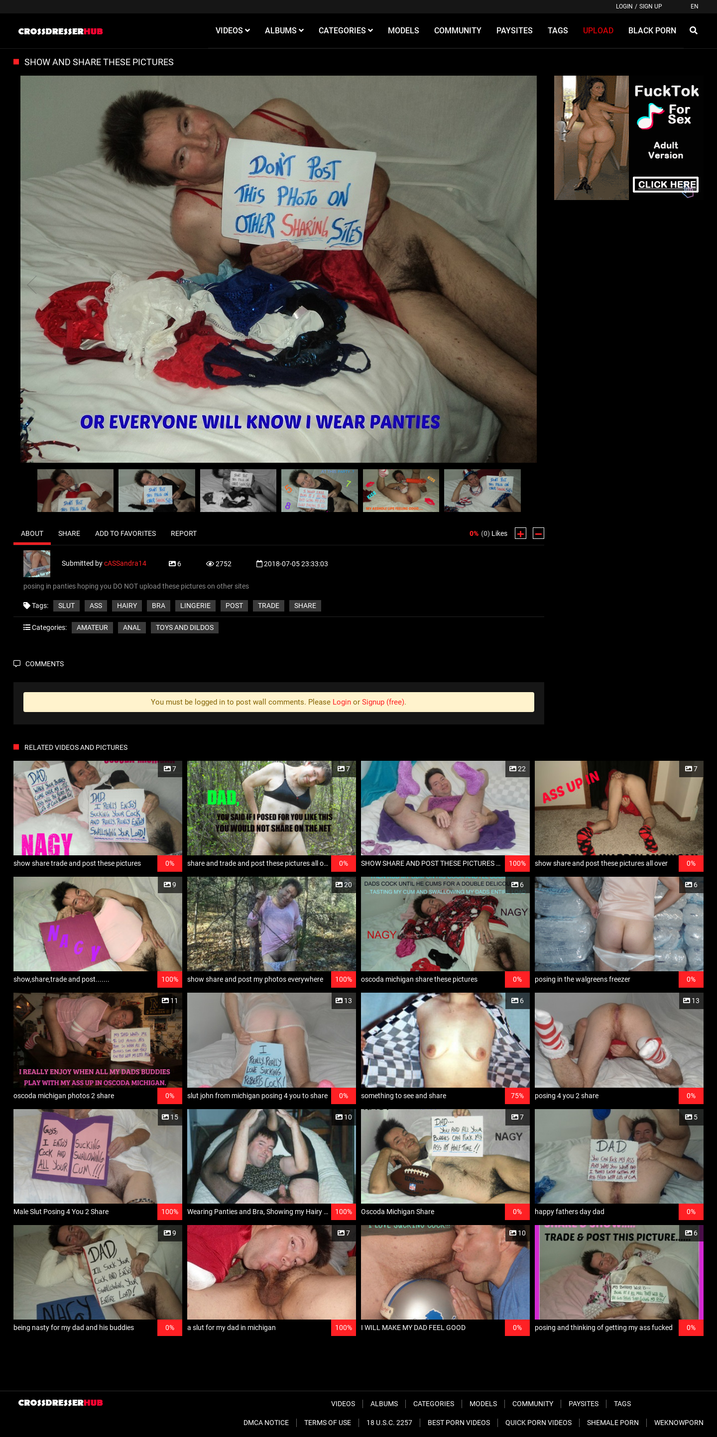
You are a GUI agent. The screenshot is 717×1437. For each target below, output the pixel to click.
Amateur (92, 627)
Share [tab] (69, 533)
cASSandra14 (125, 563)
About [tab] (32, 533)
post (234, 606)
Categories (433, 1404)
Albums (384, 1404)
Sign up (650, 6)
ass (96, 606)
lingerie (195, 606)
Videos (343, 1404)
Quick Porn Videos (538, 1423)
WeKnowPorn (679, 1423)
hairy (127, 606)
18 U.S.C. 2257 (389, 1423)
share (305, 606)
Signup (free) (383, 702)
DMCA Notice (266, 1423)
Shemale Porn (613, 1423)
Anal (132, 627)
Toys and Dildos (185, 627)
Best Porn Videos (459, 1423)
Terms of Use (327, 1423)
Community (532, 1404)
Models (483, 1404)
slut (66, 606)
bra (158, 606)
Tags (622, 1404)
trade (268, 606)
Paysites (583, 1404)
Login (624, 6)
